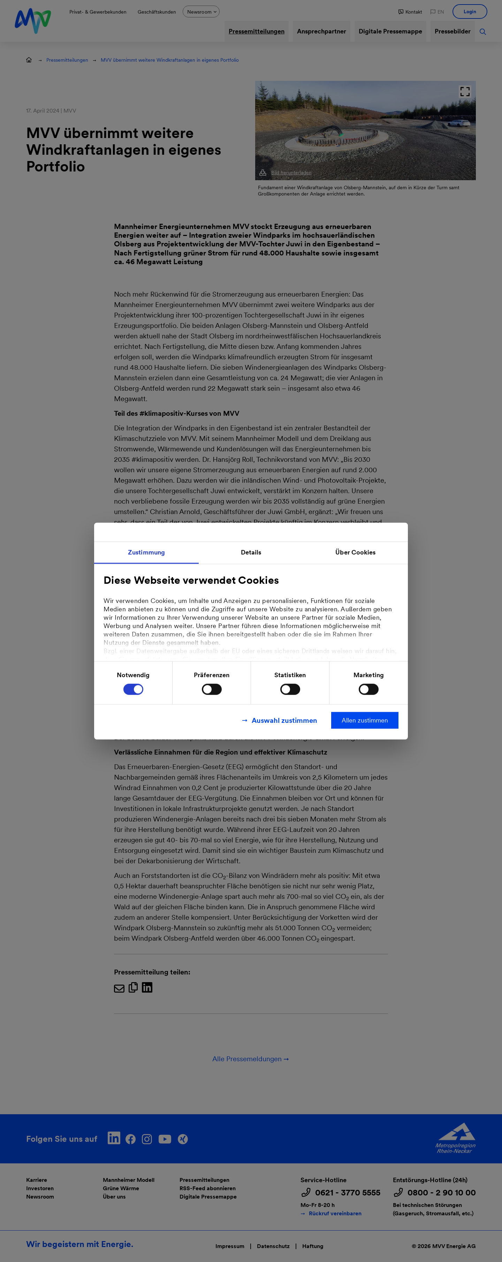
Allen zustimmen (365, 720)
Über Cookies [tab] (355, 552)
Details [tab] (251, 552)
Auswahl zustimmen (284, 720)
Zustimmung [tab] (146, 552)
